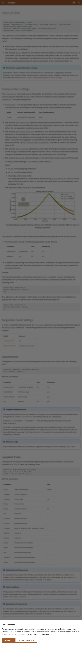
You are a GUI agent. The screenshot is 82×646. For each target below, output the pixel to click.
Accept (8, 640)
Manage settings (26, 640)
